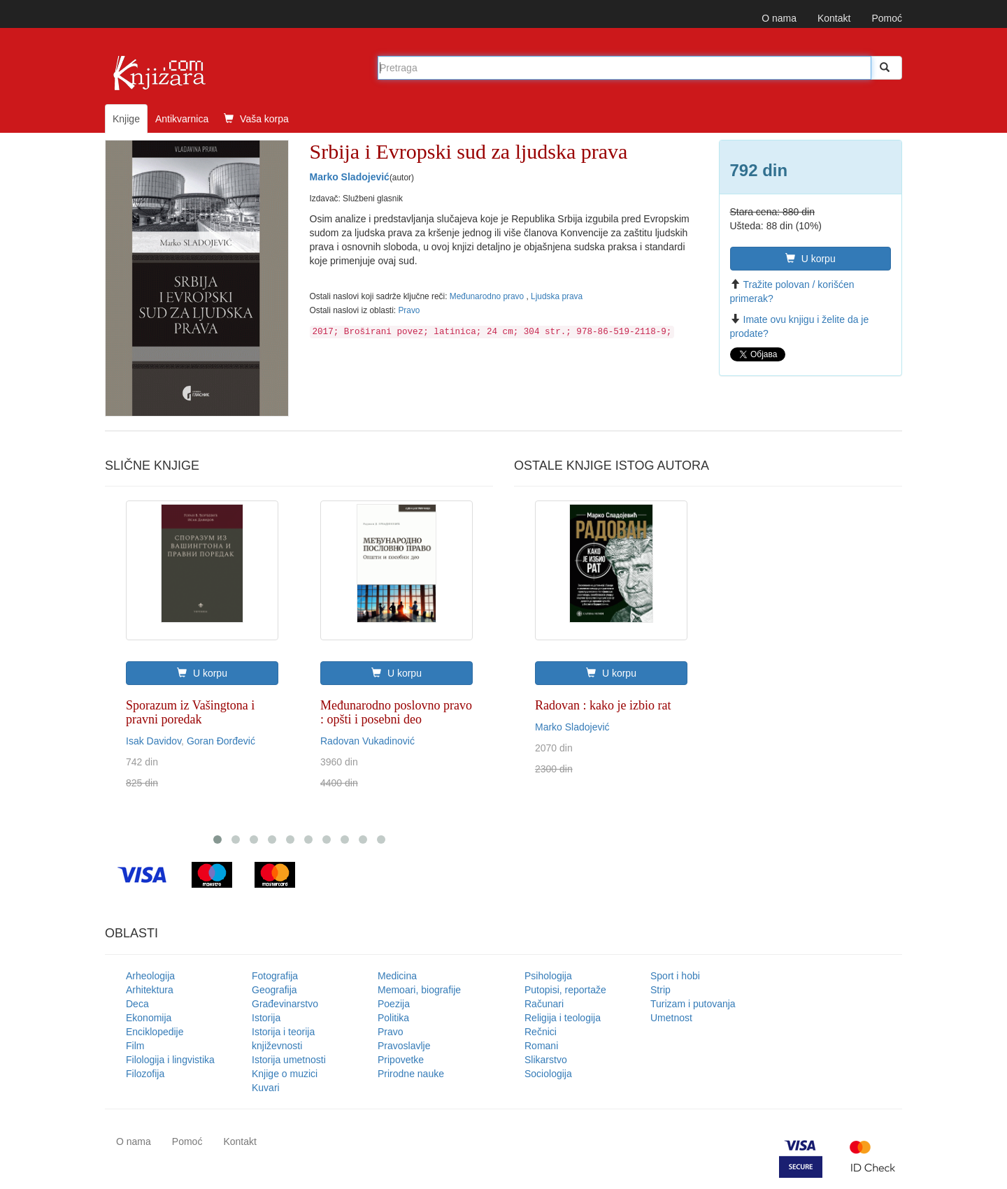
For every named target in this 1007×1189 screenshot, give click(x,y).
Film (135, 1045)
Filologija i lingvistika (170, 1059)
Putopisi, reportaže (565, 989)
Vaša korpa (256, 118)
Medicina (397, 975)
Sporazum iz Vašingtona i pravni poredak (190, 712)
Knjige (126, 118)
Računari (544, 1003)
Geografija (274, 989)
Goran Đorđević (221, 741)
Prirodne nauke (411, 1073)
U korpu (810, 258)
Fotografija (275, 975)
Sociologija (548, 1073)
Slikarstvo (545, 1059)
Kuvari (266, 1087)
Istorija (266, 1017)
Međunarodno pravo (488, 296)
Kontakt (833, 18)
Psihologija (548, 975)
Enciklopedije (155, 1031)
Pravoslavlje (404, 1045)
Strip (660, 989)
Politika (393, 1017)
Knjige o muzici (284, 1073)
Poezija (394, 1003)
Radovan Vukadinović (367, 741)
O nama (779, 18)
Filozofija (145, 1073)
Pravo (409, 310)
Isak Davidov (153, 741)
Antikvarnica (181, 118)
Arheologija (150, 975)
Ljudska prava (557, 296)
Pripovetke (401, 1059)
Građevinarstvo (285, 1003)
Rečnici (540, 1031)
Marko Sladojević (350, 176)
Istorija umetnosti (289, 1059)
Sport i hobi (675, 975)
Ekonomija (148, 1017)
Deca (137, 1003)
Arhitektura (149, 989)
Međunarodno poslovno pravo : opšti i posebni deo (396, 712)
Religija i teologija (562, 1017)
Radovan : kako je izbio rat (603, 705)
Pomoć (886, 18)
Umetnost (671, 1017)
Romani (541, 1045)
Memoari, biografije (419, 989)
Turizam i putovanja (693, 1003)
